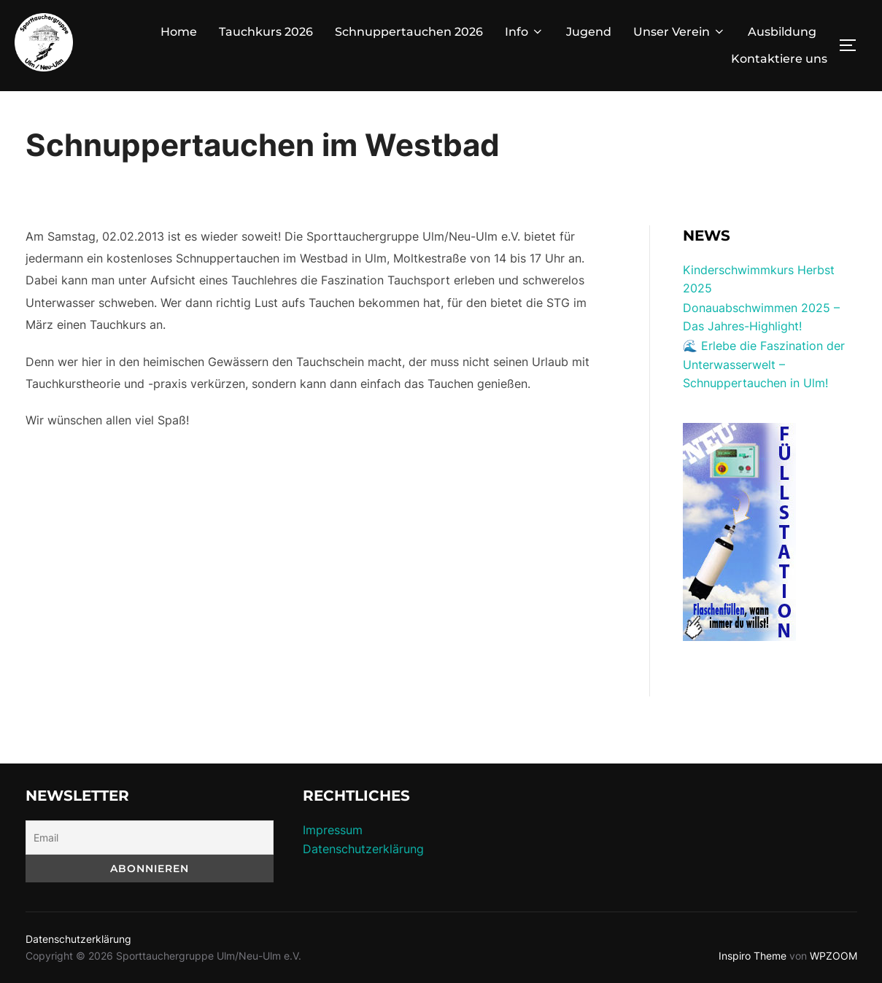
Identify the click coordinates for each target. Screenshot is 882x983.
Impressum (333, 830)
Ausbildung (782, 32)
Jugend (588, 32)
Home (178, 32)
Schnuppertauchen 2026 (409, 32)
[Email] (150, 837)
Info (524, 32)
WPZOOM (833, 955)
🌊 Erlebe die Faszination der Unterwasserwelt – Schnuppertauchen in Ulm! (764, 364)
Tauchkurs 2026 (266, 32)
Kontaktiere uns (779, 59)
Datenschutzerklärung (363, 849)
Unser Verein (679, 32)
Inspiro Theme (752, 955)
